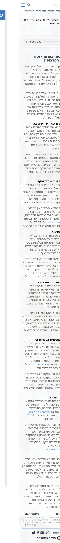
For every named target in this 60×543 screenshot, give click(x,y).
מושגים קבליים (36, 222)
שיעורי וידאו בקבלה (21, 364)
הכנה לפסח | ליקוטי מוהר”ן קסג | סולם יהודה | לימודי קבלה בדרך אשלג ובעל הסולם (16, 519)
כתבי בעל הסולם (14, 141)
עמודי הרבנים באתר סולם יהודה (41, 449)
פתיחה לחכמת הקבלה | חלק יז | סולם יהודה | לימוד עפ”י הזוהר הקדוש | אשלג (43, 519)
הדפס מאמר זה (30, 538)
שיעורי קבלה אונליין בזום (22, 411)
